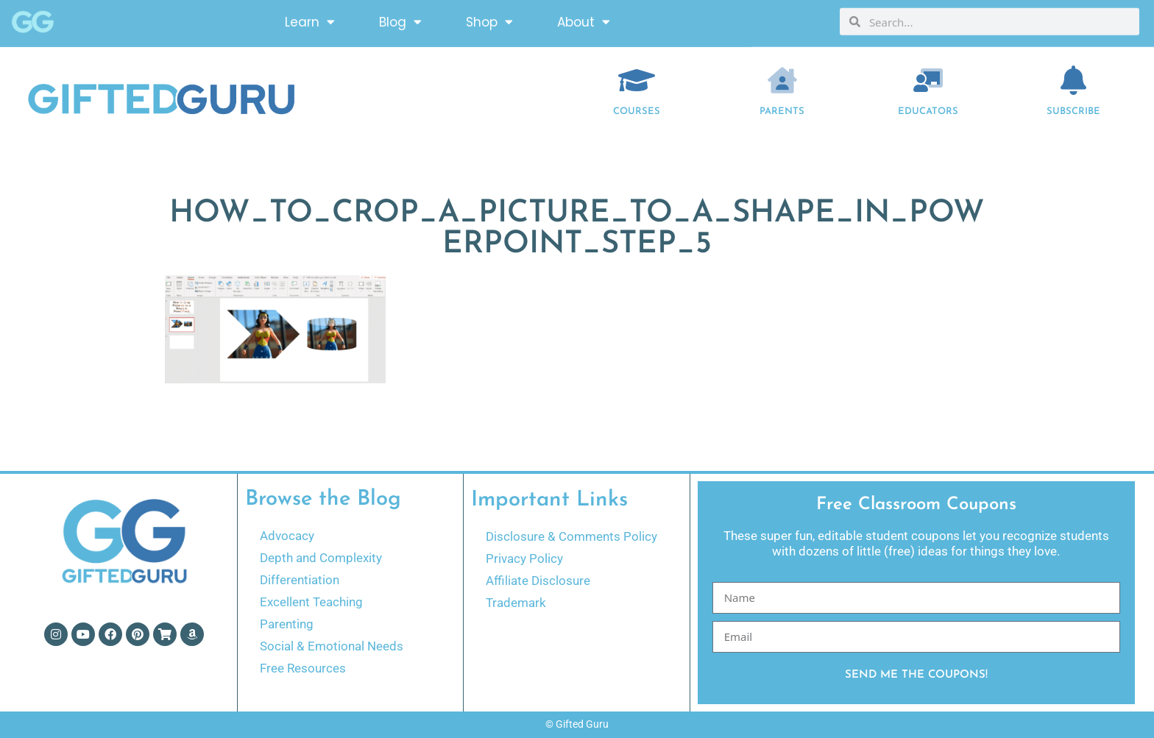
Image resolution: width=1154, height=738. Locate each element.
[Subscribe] (1073, 80)
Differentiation (299, 579)
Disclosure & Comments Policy (571, 536)
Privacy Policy (524, 558)
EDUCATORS (928, 111)
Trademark (516, 602)
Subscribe (1073, 111)
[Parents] (782, 80)
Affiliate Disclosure (538, 580)
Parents (782, 111)
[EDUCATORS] (928, 80)
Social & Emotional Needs (331, 646)
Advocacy (287, 535)
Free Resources (303, 668)
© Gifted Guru (577, 724)
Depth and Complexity (321, 557)
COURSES (636, 111)
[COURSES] (636, 80)
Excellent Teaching (311, 602)
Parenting (287, 624)
